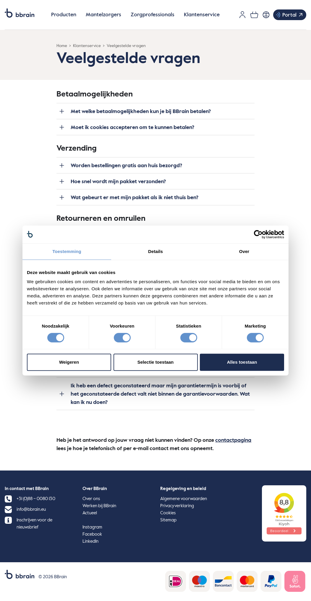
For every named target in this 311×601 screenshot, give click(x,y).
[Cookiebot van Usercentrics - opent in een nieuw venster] (258, 234)
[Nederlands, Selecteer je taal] (266, 14)
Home (61, 46)
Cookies (168, 513)
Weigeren (69, 362)
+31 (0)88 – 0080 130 (36, 499)
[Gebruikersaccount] (242, 14)
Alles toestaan (242, 362)
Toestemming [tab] (66, 251)
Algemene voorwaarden (183, 499)
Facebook (92, 534)
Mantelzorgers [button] (103, 14)
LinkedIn (90, 541)
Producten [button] (63, 14)
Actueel (89, 513)
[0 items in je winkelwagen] (254, 14)
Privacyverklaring (177, 506)
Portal (289, 15)
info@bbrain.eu (31, 509)
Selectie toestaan (155, 362)
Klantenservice (87, 46)
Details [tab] (155, 251)
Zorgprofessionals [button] (152, 14)
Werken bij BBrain (99, 506)
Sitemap (168, 520)
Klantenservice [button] (202, 14)
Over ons (91, 499)
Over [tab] (244, 251)
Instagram (92, 527)
